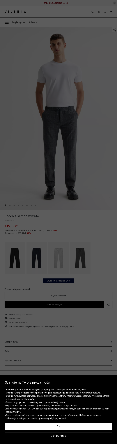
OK (58, 426)
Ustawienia (58, 435)
